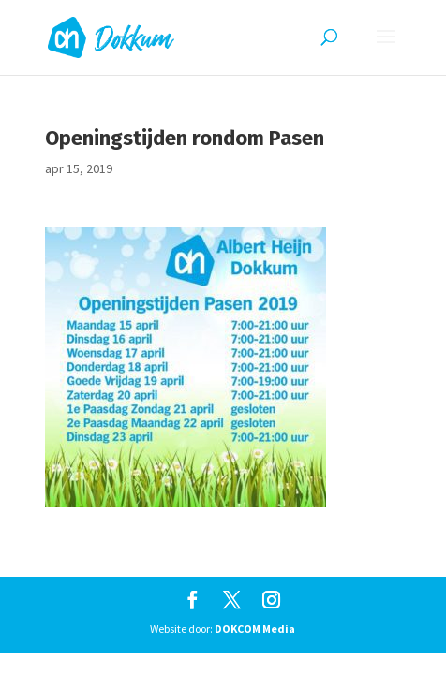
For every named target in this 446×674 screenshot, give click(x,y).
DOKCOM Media (255, 629)
